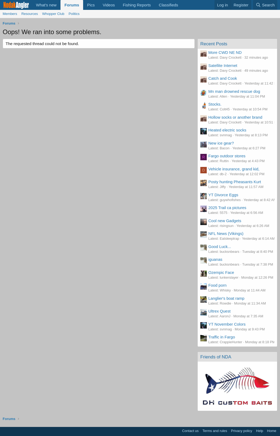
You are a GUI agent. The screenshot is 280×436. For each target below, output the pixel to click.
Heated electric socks (227, 130)
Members (10, 14)
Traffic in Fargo (221, 337)
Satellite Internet (222, 65)
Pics (91, 5)
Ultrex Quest (219, 311)
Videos (109, 5)
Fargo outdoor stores (226, 156)
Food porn (217, 285)
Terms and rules (214, 431)
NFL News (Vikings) (226, 233)
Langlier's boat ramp (226, 298)
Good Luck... (219, 246)
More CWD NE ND (225, 52)
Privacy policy (241, 431)
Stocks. (214, 104)
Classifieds (168, 5)
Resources (29, 14)
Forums (71, 5)
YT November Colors (227, 324)
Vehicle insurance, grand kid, (233, 169)
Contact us (190, 431)
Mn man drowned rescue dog (234, 91)
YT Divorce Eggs (223, 195)
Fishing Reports (137, 5)
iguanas (215, 259)
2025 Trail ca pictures (227, 207)
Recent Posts (213, 43)
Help (259, 431)
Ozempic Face (221, 272)
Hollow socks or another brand (235, 117)
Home (271, 431)
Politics (73, 14)
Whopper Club (53, 14)
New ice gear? (221, 143)
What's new (46, 5)
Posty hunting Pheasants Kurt (234, 181)
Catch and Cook (222, 78)
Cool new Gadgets (224, 220)
